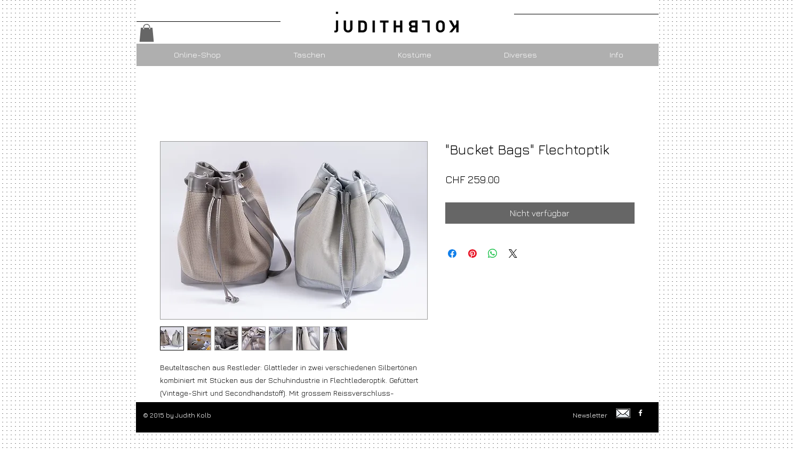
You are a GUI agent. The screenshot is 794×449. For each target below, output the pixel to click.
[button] (146, 33)
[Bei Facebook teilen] (452, 253)
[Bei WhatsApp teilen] (492, 253)
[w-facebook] (640, 413)
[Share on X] (513, 253)
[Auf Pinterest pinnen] (472, 253)
